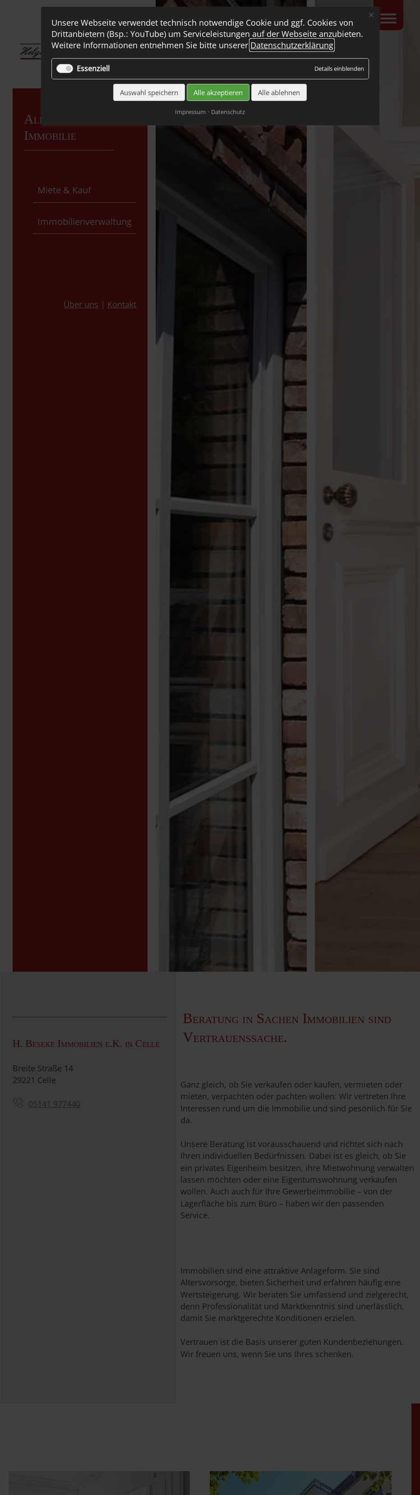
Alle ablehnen (279, 92)
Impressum (190, 112)
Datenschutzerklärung (291, 45)
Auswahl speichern (149, 92)
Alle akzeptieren (218, 92)
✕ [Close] (371, 15)
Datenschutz (228, 112)
